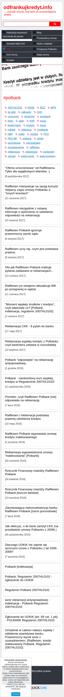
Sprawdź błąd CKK (15, 43)
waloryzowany (47, 156)
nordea (34, 134)
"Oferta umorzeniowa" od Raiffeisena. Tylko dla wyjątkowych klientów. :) (30, 169)
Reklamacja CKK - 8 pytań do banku (29, 326)
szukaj (54, 24)
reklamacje (31, 151)
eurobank (45, 116)
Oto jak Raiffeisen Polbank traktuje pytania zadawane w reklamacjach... (29, 269)
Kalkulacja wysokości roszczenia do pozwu (15, 34)
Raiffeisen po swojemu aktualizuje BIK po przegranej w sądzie (30, 287)
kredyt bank (14, 125)
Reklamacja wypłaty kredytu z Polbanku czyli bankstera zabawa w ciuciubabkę (31, 343)
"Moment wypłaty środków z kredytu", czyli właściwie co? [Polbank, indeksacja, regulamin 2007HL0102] (30, 308)
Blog (39, 32)
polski (40, 138)
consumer (13, 116)
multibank (42, 129)
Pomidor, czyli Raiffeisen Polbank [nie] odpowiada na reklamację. (30, 398)
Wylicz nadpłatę (44, 43)
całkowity (26, 112)
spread (11, 156)
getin (21, 121)
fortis (10, 121)
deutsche (29, 116)
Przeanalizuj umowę (47, 38)
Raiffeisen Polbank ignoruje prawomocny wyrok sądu (23, 232)
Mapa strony (43, 54)
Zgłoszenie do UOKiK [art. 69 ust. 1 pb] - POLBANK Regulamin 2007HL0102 (31, 618)
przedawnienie (16, 147)
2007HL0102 (15, 107)
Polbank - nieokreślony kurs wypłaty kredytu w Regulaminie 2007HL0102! (30, 380)
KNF (32, 121)
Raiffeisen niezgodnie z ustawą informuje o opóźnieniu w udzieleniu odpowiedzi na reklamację (29, 212)
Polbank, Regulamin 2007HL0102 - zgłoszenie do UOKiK (28, 578)
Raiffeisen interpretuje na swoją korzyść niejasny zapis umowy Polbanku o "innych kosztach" (31, 190)
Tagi (8, 49)
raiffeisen (34, 147)
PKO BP (12, 138)
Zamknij (15, 694)
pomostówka (33, 143)
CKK (39, 112)
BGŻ (42, 107)
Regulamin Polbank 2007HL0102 (27, 590)
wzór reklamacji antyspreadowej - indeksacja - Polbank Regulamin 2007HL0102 (27, 603)
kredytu (30, 125)
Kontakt (10, 60)
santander (48, 151)
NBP (10, 134)
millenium (26, 129)
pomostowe (14, 143)
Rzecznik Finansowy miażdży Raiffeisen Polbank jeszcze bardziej (32, 491)
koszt (43, 121)
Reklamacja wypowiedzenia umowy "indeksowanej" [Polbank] (29, 454)
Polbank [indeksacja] (19, 566)
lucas (43, 125)
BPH (53, 107)
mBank (12, 129)
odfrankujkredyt (27, 7)
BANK (31, 107)
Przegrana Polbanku (47, 49)
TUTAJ (15, 684)
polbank (27, 138)
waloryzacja (27, 156)
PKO (46, 134)
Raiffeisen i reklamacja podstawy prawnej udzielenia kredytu (27, 417)
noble (21, 134)
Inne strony (11, 54)
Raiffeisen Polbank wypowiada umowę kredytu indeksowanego (31, 435)
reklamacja (14, 151)
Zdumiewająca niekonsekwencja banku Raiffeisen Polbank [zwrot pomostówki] (31, 509)
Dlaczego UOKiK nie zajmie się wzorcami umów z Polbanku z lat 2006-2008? (31, 548)
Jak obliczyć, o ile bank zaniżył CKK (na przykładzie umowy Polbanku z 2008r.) (31, 527)
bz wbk (12, 112)
